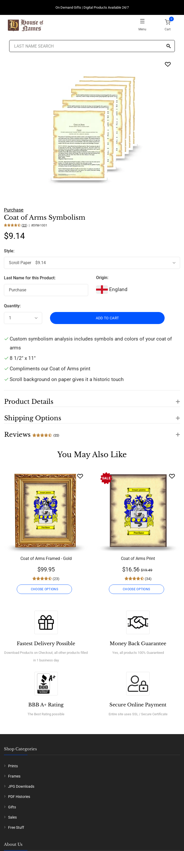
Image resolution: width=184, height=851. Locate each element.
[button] (92, 398)
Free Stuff (16, 827)
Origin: (102, 277)
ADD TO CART (107, 318)
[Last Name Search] (92, 46)
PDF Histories (19, 797)
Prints (13, 766)
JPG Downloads (21, 786)
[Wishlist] (80, 476)
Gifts (12, 807)
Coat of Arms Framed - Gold (46, 558)
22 (24, 225)
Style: (9, 250)
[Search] (168, 46)
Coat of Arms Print (138, 558)
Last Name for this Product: (29, 277)
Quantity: (12, 305)
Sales (12, 817)
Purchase (14, 210)
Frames (14, 776)
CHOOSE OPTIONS (44, 589)
